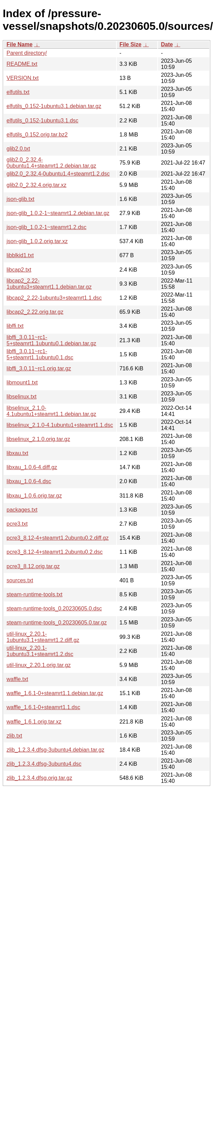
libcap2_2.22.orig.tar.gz (35, 312)
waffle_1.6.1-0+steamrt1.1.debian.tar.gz (55, 693)
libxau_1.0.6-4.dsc (29, 481)
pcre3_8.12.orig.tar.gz (33, 566)
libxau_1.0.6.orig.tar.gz (34, 496)
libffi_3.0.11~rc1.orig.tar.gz (39, 368)
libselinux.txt (21, 396)
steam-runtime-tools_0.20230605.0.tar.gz (57, 622)
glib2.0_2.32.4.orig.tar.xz (36, 185)
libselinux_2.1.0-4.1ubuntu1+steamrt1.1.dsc (60, 425)
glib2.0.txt (18, 149)
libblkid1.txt (20, 255)
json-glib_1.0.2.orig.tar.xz (37, 241)
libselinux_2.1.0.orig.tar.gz (38, 439)
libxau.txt (17, 453)
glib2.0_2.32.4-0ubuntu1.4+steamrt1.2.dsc (58, 174)
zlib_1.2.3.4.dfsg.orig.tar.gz (39, 778)
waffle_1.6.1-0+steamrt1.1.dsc (43, 707)
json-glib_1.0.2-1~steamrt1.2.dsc (47, 227)
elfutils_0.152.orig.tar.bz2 (37, 135)
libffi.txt (15, 326)
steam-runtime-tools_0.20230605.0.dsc (54, 608)
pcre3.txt (17, 524)
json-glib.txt (20, 199)
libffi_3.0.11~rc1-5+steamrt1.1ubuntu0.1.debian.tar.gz (51, 340)
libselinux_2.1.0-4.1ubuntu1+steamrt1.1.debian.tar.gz (51, 411)
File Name (20, 44)
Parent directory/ (27, 53)
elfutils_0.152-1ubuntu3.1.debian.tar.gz (54, 106)
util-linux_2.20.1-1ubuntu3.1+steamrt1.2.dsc (40, 651)
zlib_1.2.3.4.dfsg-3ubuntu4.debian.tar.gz (55, 750)
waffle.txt (17, 679)
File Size (131, 44)
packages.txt (22, 510)
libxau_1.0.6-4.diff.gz (32, 467)
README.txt (22, 64)
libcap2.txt (19, 270)
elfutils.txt (18, 92)
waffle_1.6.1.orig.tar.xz (34, 722)
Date (167, 44)
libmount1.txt (22, 382)
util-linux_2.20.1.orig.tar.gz (39, 665)
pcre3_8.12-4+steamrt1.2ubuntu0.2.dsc (55, 552)
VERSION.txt (22, 78)
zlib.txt (14, 736)
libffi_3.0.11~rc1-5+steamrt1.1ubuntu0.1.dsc (40, 354)
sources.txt (20, 580)
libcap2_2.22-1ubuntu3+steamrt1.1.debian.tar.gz (49, 284)
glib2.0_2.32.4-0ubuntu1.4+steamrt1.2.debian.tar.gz (51, 163)
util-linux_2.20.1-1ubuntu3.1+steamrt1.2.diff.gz (43, 637)
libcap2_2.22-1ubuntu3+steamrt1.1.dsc (54, 298)
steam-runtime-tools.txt (35, 594)
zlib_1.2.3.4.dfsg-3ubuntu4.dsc (44, 764)
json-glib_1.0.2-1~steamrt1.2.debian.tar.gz (58, 213)
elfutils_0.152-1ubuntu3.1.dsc (42, 120)
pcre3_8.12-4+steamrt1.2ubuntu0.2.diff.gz (58, 538)
